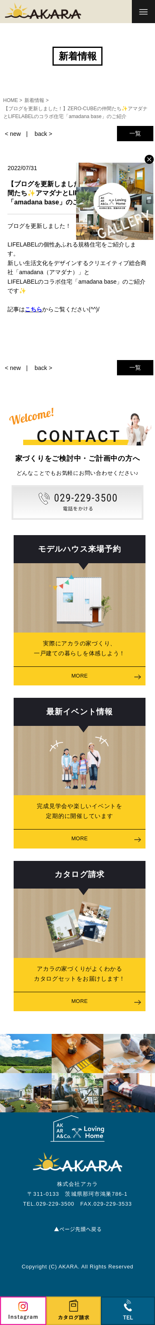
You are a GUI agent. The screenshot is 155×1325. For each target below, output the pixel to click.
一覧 (135, 133)
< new (13, 133)
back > (43, 133)
